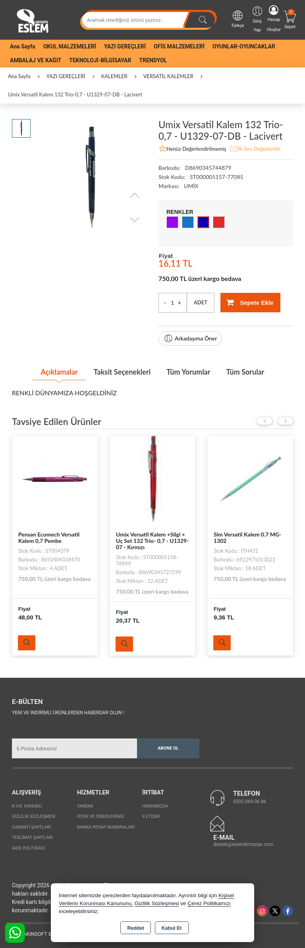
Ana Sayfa (22, 46)
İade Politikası (28, 848)
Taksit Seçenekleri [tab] (122, 371)
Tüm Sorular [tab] (245, 371)
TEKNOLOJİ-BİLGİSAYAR (100, 60)
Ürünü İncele (27, 642)
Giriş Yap (257, 19)
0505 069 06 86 (249, 801)
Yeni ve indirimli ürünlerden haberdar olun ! (68, 712)
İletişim (151, 816)
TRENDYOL (153, 60)
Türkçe (237, 19)
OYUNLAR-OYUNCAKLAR (243, 46)
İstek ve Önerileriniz (100, 816)
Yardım (85, 806)
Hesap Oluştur (274, 18)
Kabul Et (172, 928)
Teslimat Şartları (32, 837)
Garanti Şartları (31, 827)
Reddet (135, 928)
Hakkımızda (155, 806)
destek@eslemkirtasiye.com (243, 844)
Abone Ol (168, 748)
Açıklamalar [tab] (59, 371)
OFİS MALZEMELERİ (179, 46)
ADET (200, 302)
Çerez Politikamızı (209, 903)
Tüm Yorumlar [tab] (188, 371)
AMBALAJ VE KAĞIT (35, 60)
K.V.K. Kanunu (27, 806)
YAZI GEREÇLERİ (125, 46)
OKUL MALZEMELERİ (69, 46)
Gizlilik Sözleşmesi (33, 816)
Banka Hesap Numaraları (106, 827)
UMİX (191, 186)
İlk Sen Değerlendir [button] (255, 149)
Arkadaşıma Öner (190, 338)
